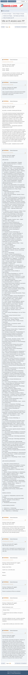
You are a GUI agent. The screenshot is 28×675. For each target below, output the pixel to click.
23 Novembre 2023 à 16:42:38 (7, 84)
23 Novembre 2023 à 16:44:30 (7, 632)
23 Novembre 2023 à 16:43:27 (7, 519)
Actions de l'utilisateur (20, 663)
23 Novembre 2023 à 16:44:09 (7, 584)
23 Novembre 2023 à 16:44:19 (7, 600)
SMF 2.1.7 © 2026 (10, 673)
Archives (6, 59)
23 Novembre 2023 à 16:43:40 (7, 541)
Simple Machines (17, 673)
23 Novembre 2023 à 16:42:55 (7, 103)
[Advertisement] (14, 43)
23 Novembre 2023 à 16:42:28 (7, 61)
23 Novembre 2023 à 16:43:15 (7, 152)
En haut (3, 663)
